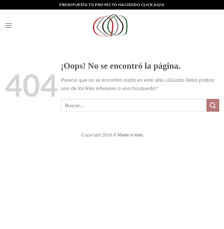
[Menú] (8, 25)
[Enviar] (213, 105)
